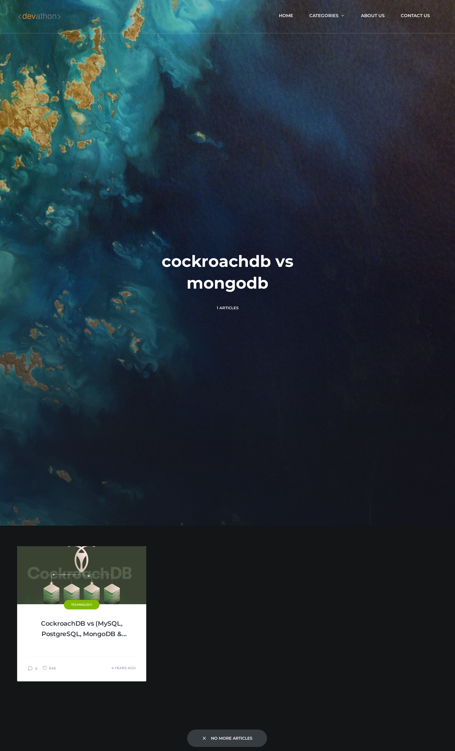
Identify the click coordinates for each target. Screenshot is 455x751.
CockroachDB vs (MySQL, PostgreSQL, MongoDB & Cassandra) (81, 629)
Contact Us (415, 15)
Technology (81, 605)
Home (286, 15)
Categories (327, 15)
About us (372, 15)
